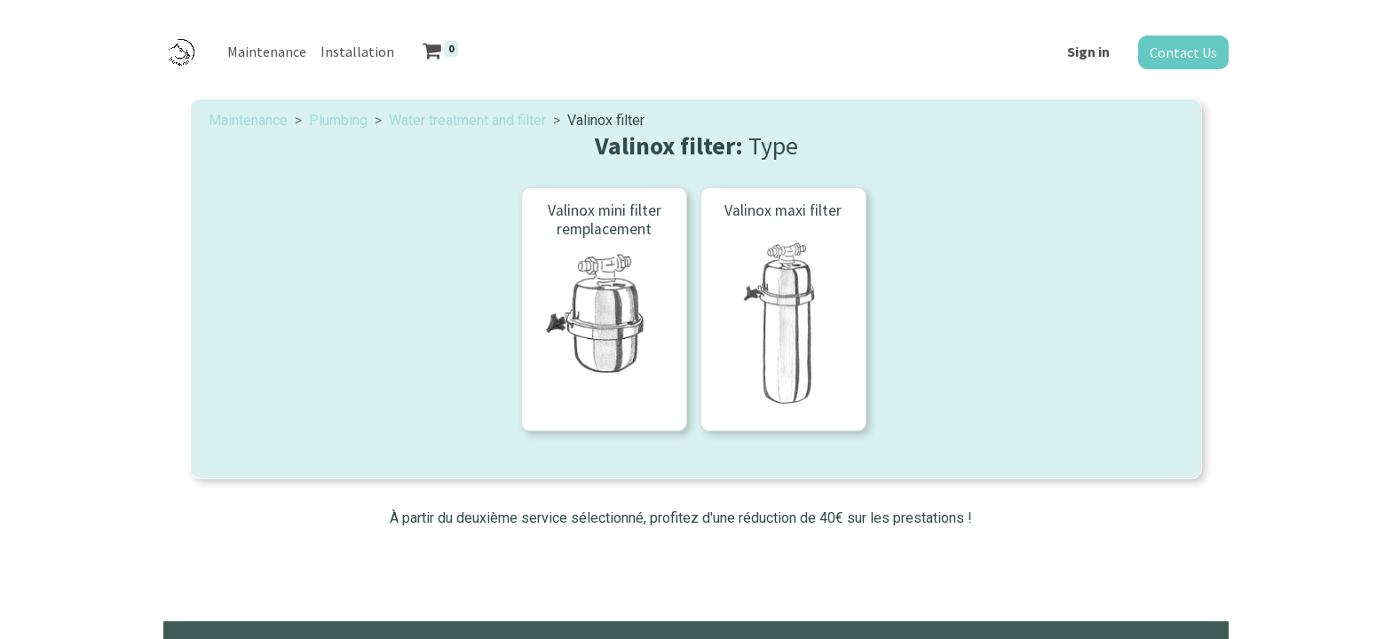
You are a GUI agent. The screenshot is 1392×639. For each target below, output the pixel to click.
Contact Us (1183, 52)
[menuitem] (266, 51)
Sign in (1088, 51)
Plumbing (338, 120)
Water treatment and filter (467, 120)
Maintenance (248, 120)
